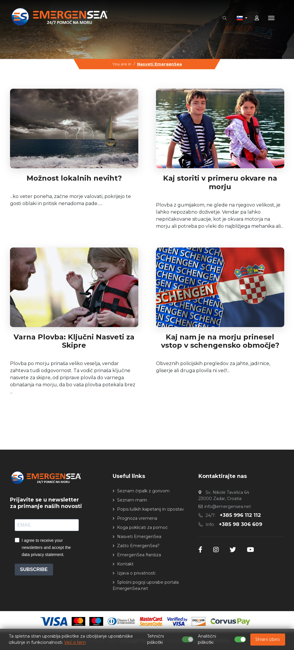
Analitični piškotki (207, 639)
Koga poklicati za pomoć (142, 527)
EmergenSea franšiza (139, 554)
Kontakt (125, 564)
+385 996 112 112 (240, 515)
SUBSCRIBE (34, 569)
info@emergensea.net (227, 506)
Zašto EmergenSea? (138, 545)
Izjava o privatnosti (136, 573)
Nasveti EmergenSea (159, 64)
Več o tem (75, 642)
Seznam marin (132, 500)
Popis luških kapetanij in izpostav (150, 509)
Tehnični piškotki (155, 639)
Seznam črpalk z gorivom (143, 491)
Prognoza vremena (137, 518)
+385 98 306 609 (240, 524)
